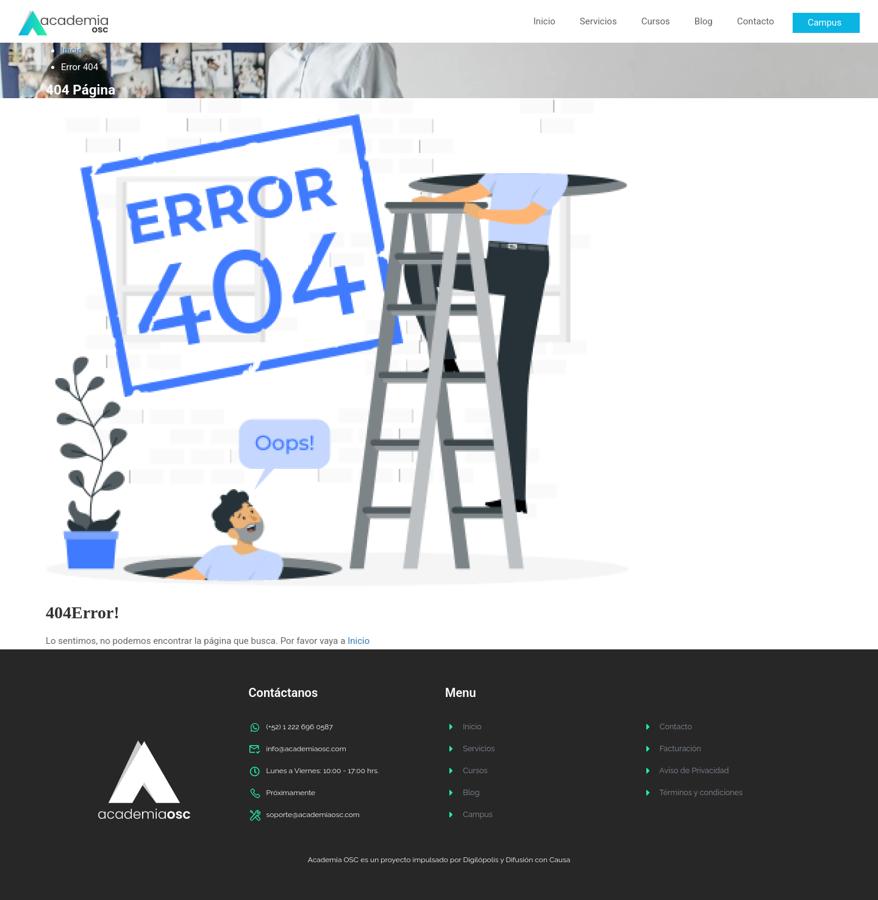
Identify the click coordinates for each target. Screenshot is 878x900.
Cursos (655, 21)
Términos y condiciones (690, 792)
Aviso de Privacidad (684, 770)
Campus (468, 814)
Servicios (598, 21)
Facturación (670, 749)
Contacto (755, 21)
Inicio (544, 21)
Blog (703, 21)
